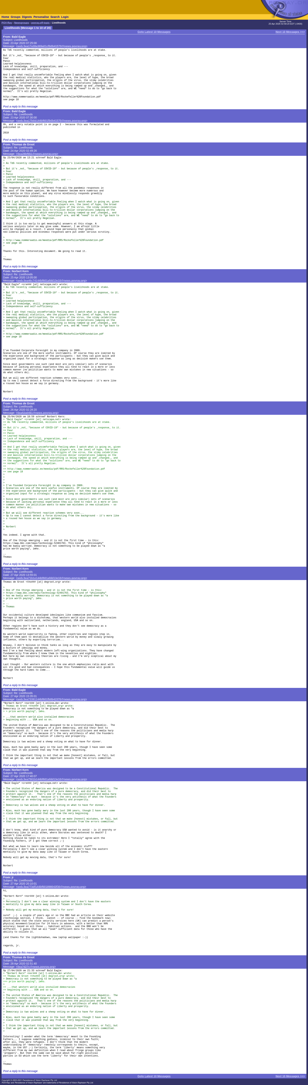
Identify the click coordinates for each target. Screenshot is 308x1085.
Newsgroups (21, 22)
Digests (27, 16)
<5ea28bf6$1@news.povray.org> (37, 153)
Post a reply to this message (20, 106)
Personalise (41, 16)
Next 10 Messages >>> (290, 31)
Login (65, 16)
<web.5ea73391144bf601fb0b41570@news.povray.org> (51, 699)
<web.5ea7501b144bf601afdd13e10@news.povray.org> (51, 779)
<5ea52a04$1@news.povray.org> (37, 412)
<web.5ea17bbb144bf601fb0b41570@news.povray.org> (51, 120)
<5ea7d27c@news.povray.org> (36, 966)
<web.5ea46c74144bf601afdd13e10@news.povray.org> (51, 280)
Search (55, 16)
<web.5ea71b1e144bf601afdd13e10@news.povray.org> (51, 578)
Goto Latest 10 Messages (154, 31)
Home (5, 16)
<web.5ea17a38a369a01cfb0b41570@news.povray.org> (51, 46)
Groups (15, 16)
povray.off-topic (40, 22)
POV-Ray (7, 22)
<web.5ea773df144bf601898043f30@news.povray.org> (51, 886)
